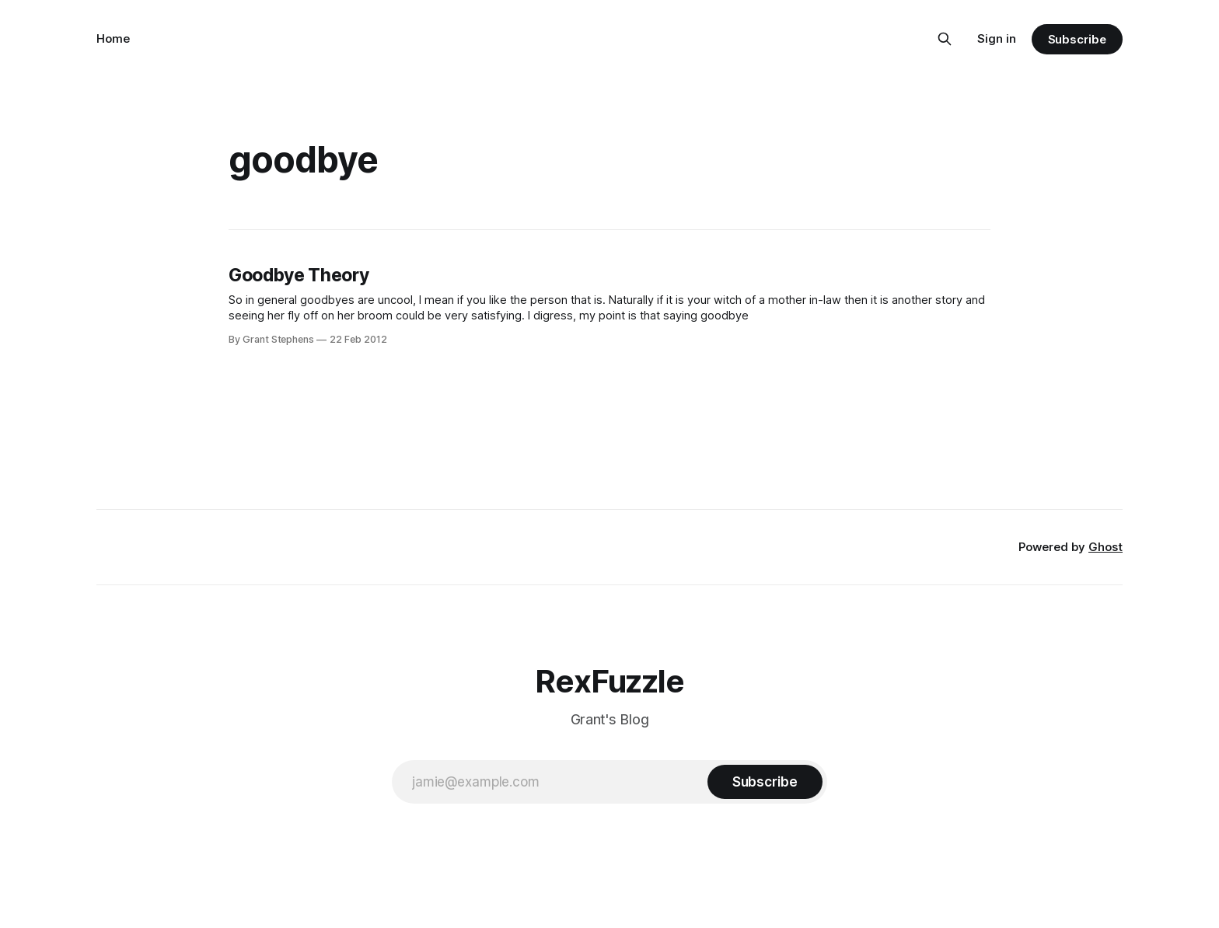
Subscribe (1077, 39)
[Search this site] (944, 38)
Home (113, 38)
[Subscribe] (765, 782)
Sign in (996, 38)
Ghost (1105, 546)
